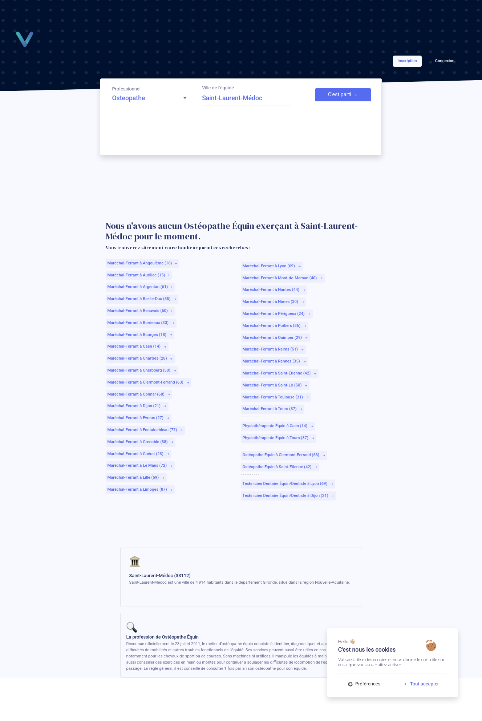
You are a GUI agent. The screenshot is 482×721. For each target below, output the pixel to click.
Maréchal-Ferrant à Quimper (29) (275, 337)
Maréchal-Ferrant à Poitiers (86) (274, 325)
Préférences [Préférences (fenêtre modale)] (364, 683)
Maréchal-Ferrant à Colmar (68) (139, 394)
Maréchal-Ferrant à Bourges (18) (140, 334)
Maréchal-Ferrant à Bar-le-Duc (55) (142, 298)
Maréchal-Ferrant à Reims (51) (273, 349)
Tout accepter (417, 683)
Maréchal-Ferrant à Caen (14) (137, 346)
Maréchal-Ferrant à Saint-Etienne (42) (279, 373)
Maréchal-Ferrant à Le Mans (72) (140, 465)
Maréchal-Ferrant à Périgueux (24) (276, 313)
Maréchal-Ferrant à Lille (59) (136, 477)
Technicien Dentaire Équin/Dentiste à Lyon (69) (288, 483)
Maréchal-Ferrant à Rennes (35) (274, 361)
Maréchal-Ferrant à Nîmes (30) (273, 301)
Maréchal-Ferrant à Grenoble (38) (140, 442)
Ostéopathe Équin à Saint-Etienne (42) (280, 467)
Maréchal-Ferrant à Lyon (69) (271, 266)
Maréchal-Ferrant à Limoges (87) (140, 489)
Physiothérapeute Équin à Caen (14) (278, 426)
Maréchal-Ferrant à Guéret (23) (138, 453)
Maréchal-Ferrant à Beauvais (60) (140, 310)
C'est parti (343, 95)
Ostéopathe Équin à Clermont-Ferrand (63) (283, 455)
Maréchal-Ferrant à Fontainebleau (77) (145, 430)
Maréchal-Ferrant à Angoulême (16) (142, 263)
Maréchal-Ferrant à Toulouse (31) (275, 397)
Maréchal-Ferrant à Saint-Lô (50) (275, 385)
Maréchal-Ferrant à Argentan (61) (140, 286)
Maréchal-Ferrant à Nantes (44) (273, 289)
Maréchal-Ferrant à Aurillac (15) (138, 275)
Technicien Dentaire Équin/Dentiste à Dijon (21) (288, 495)
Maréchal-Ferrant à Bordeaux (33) (141, 322)
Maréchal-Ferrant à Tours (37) (272, 408)
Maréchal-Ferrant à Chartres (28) (140, 358)
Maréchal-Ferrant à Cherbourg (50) (142, 370)
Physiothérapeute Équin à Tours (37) (278, 438)
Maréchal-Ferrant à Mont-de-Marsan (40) (282, 278)
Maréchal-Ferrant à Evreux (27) (138, 418)
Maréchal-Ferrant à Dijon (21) (137, 406)
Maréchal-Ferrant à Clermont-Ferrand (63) (148, 382)
